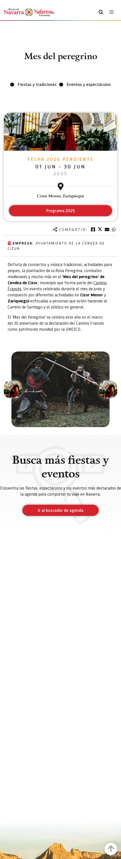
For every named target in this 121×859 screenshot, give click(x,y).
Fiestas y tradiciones (37, 84)
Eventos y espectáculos (89, 84)
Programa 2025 (60, 210)
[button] (13, 389)
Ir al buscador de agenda (60, 510)
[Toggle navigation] (111, 12)
